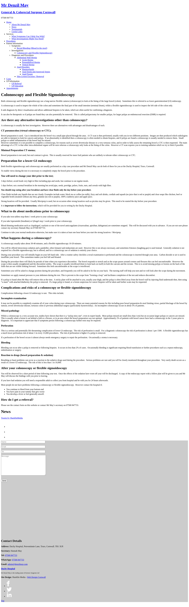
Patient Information (14, 43)
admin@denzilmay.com (18, 568)
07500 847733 (11, 559)
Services (9, 34)
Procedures (11, 41)
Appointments (12, 88)
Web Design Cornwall (36, 581)
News (14, 27)
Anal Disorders (23, 67)
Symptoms (16, 46)
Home (8, 22)
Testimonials (17, 29)
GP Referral (17, 83)
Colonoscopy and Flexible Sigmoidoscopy (34, 53)
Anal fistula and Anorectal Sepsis (36, 72)
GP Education (17, 86)
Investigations (17, 50)
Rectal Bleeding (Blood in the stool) (32, 48)
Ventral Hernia (28, 65)
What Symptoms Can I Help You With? (28, 36)
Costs (8, 79)
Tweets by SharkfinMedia (12, 418)
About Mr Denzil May (21, 24)
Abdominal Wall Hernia (27, 57)
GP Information (12, 81)
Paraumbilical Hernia (31, 62)
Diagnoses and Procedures (23, 55)
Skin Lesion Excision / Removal (30, 76)
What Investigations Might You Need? (28, 39)
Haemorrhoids (28, 69)
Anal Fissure (27, 74)
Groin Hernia (27, 60)
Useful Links (17, 32)
